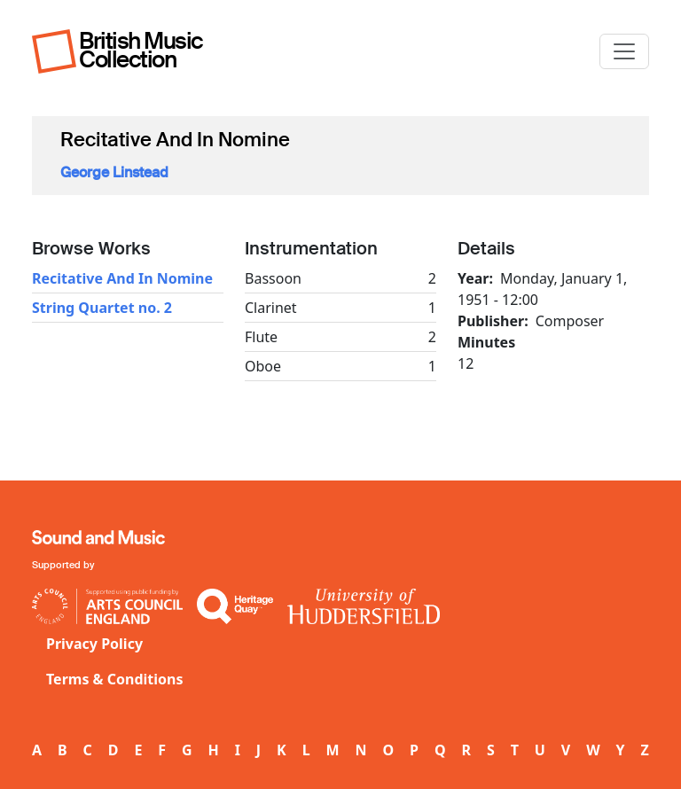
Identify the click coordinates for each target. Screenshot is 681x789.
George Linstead (114, 172)
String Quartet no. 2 (102, 307)
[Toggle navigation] (624, 51)
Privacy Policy (94, 643)
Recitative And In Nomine (122, 278)
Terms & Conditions (115, 679)
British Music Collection (141, 50)
